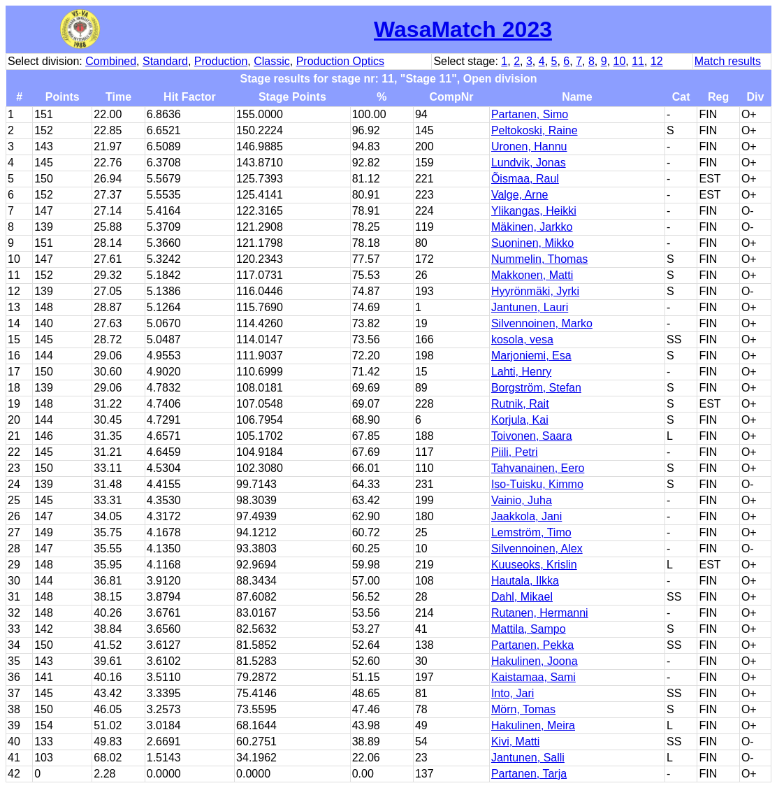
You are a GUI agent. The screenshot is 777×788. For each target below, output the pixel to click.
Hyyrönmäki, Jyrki (535, 291)
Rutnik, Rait (520, 404)
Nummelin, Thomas (539, 259)
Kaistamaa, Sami (533, 677)
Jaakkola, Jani (526, 516)
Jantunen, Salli (528, 758)
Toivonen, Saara (531, 436)
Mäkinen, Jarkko (532, 227)
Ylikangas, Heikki (533, 211)
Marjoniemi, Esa (531, 355)
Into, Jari (512, 693)
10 (619, 61)
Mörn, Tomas (523, 709)
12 (657, 61)
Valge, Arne (520, 195)
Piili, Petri (514, 452)
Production (221, 61)
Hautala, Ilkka (525, 581)
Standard (165, 61)
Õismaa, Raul (525, 179)
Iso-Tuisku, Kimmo (537, 484)
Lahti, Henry (521, 372)
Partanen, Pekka (532, 645)
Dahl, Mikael (522, 597)
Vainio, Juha (521, 500)
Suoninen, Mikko (532, 243)
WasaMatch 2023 (463, 29)
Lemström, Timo (531, 532)
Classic (272, 61)
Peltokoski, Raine (534, 130)
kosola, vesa (522, 339)
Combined (110, 61)
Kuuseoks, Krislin (534, 565)
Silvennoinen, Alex (537, 548)
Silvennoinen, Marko (542, 323)
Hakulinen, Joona (534, 661)
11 (638, 61)
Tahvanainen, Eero (537, 468)
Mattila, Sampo (528, 629)
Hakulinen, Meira (533, 725)
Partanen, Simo (529, 114)
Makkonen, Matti (532, 275)
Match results (728, 61)
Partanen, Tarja (529, 774)
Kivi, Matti (515, 741)
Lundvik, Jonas (528, 163)
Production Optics (340, 61)
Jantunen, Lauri (529, 307)
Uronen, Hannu (529, 146)
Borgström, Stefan (536, 388)
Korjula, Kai (520, 420)
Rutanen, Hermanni (539, 613)
